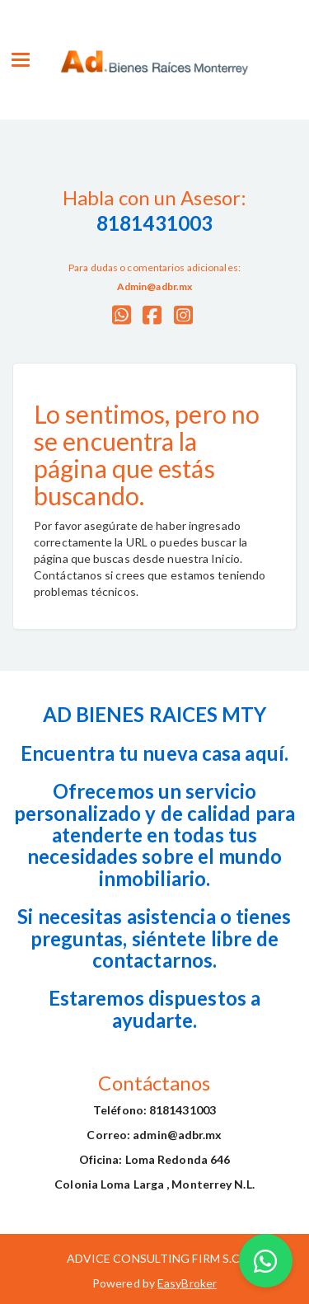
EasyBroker (187, 1283)
